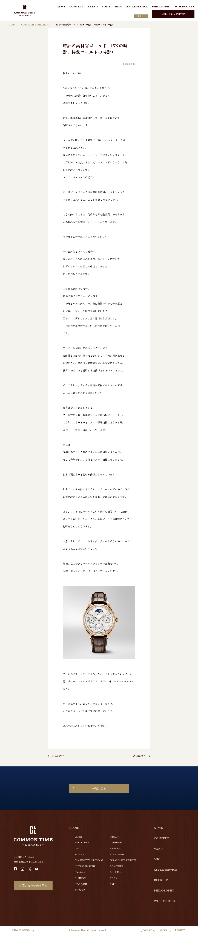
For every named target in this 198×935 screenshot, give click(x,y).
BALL (113, 884)
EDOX (113, 878)
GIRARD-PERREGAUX (123, 860)
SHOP (118, 6)
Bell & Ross (116, 872)
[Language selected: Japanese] (141, 16)
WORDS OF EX (184, 6)
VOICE (106, 6)
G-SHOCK (80, 878)
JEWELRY (147, 930)
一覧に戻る (99, 788)
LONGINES (116, 866)
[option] (189, 932)
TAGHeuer (116, 842)
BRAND (92, 6)
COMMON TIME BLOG (35, 24)
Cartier (78, 836)
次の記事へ (139, 755)
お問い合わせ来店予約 (173, 14)
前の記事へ (58, 755)
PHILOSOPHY (161, 6)
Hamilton (80, 872)
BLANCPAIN (117, 854)
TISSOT (80, 890)
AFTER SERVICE (137, 6)
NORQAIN (81, 884)
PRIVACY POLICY (21, 930)
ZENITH (80, 854)
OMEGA (114, 836)
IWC (77, 848)
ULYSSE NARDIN (85, 866)
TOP (12, 24)
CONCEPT (76, 6)
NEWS (61, 6)
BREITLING (82, 842)
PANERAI (115, 848)
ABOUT (163, 930)
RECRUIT (161, 880)
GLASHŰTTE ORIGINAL (89, 860)
